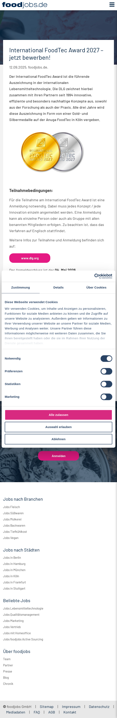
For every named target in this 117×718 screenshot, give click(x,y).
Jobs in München (14, 570)
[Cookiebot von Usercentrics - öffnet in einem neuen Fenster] (94, 276)
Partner (8, 665)
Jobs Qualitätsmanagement (21, 614)
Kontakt (69, 712)
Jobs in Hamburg (14, 564)
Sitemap (47, 706)
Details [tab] (58, 287)
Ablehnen (58, 439)
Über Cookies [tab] (96, 287)
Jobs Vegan (10, 538)
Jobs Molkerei (12, 519)
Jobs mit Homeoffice (17, 633)
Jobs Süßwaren (13, 513)
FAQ (37, 712)
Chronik (8, 683)
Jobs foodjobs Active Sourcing (23, 639)
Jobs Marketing (13, 621)
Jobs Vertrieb (12, 627)
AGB (52, 712)
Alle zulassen (58, 415)
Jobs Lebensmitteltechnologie (23, 608)
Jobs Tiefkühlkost (15, 531)
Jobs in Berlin (12, 557)
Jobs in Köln (11, 576)
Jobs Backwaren (14, 525)
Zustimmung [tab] (20, 287)
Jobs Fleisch (11, 507)
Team (6, 659)
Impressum (71, 706)
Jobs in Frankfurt (14, 582)
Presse (7, 671)
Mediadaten (15, 712)
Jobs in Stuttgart (14, 588)
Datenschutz (99, 706)
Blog (6, 677)
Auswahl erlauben (58, 427)
